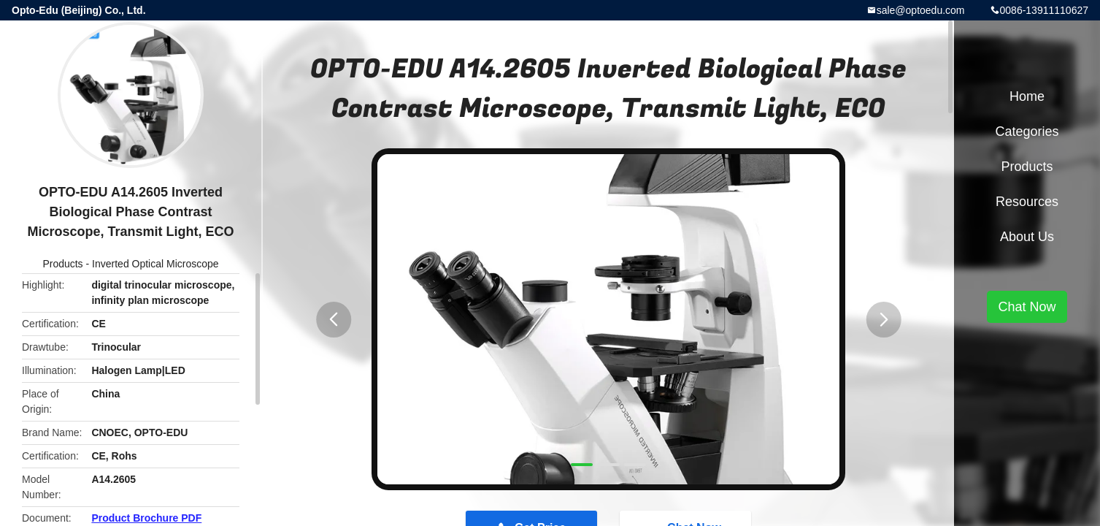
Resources (1027, 201)
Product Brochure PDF (146, 518)
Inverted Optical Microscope (155, 264)
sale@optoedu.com (921, 10)
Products (62, 264)
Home (1027, 96)
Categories (1026, 131)
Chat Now (1026, 307)
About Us (1027, 236)
